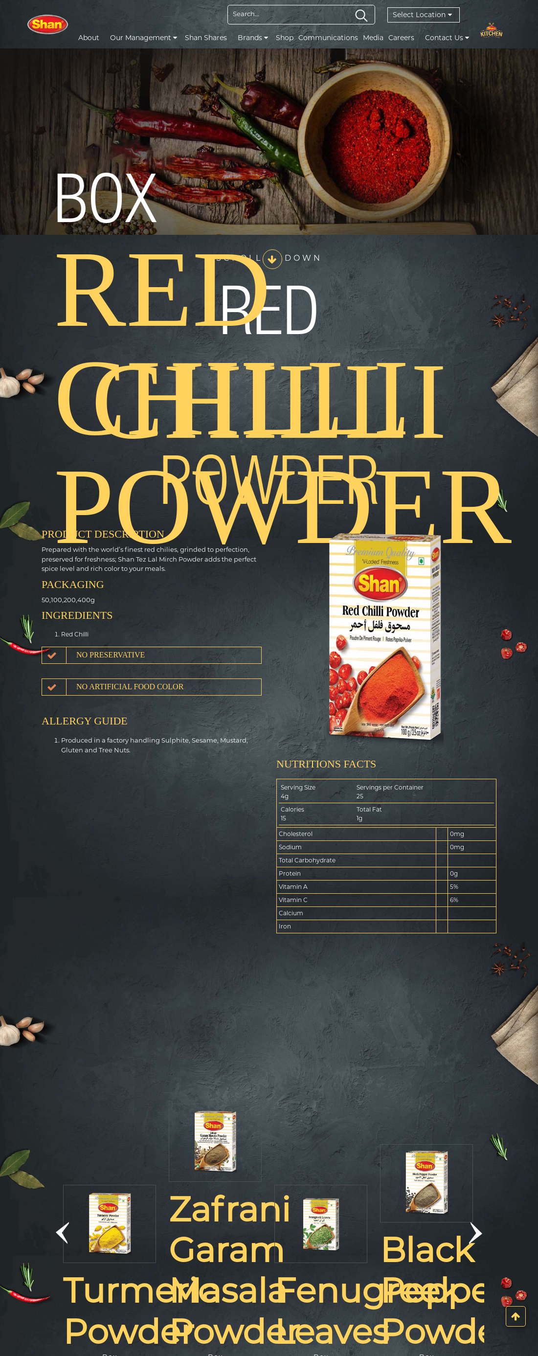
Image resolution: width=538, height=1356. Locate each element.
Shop (284, 37)
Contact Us (447, 37)
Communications (328, 37)
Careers (401, 37)
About (88, 37)
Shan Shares (206, 37)
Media (373, 37)
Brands (253, 37)
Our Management (143, 37)
